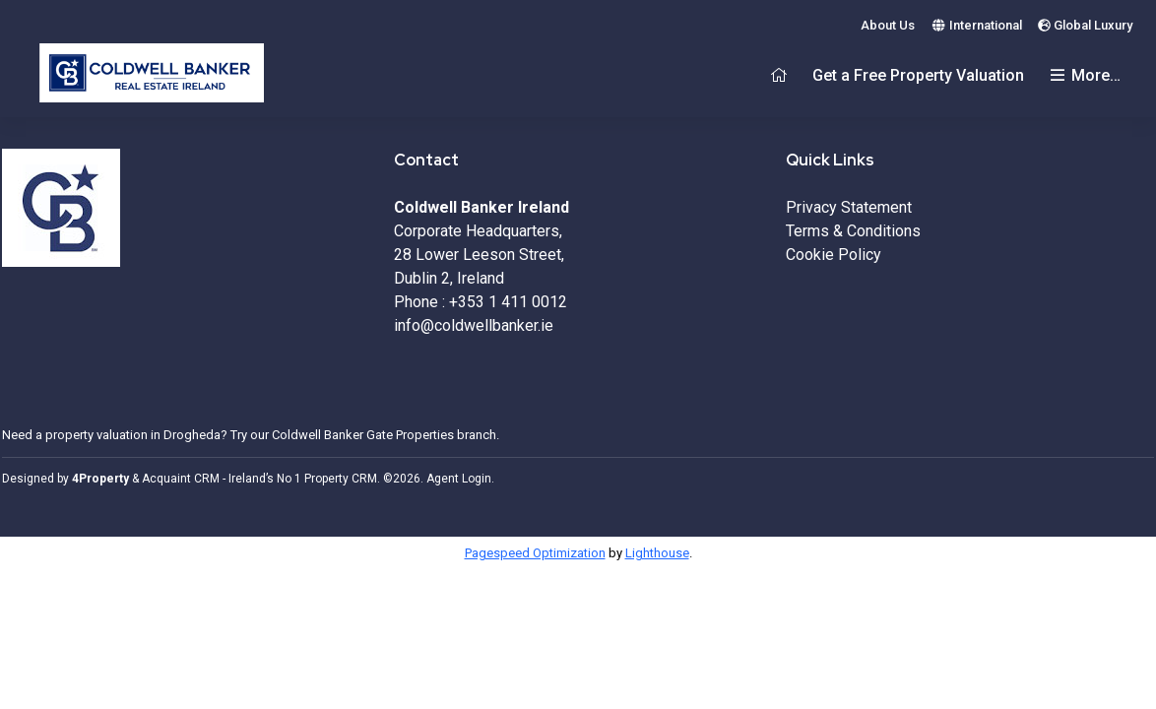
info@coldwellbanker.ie (473, 325)
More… (1084, 75)
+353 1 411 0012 (508, 301)
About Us (888, 25)
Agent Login (458, 478)
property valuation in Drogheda (133, 434)
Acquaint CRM (181, 478)
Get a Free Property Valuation (918, 75)
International (976, 25)
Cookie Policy (833, 254)
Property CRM (340, 478)
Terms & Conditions (853, 231)
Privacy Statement (849, 207)
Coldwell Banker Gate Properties (363, 434)
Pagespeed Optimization (535, 553)
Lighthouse (657, 553)
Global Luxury (1085, 25)
